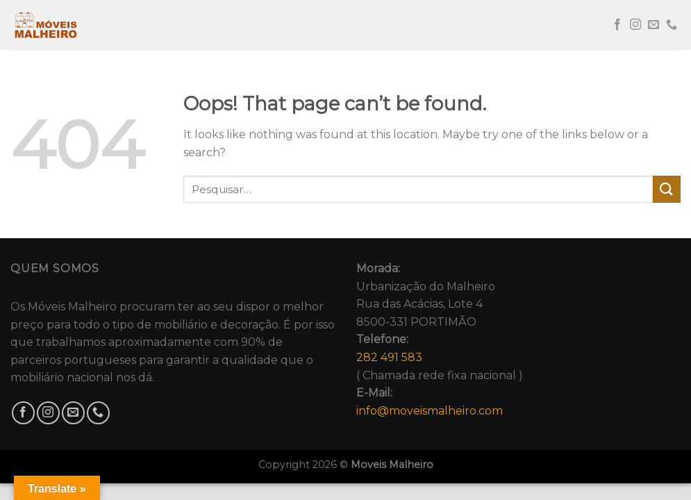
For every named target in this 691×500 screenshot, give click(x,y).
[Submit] (667, 189)
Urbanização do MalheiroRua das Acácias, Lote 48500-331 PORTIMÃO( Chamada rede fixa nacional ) (439, 339)
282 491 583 (389, 357)
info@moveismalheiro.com (429, 410)
